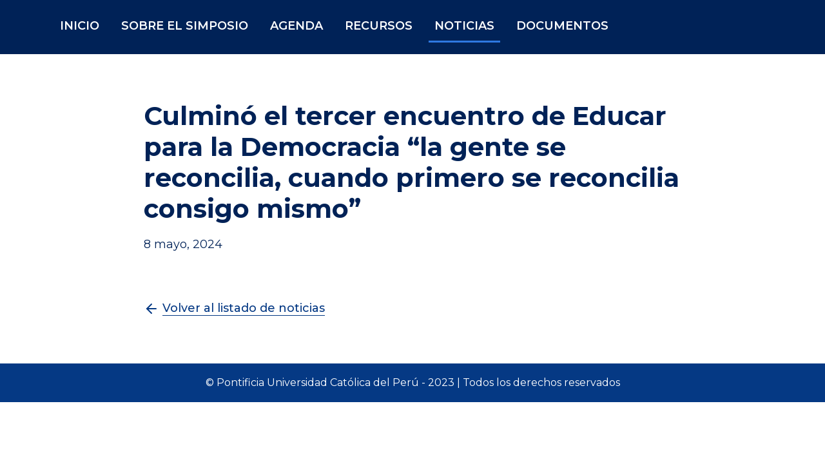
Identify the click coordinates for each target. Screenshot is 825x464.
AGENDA (296, 26)
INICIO (79, 26)
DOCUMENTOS (562, 26)
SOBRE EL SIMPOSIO (184, 26)
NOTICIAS (464, 26)
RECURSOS (378, 26)
